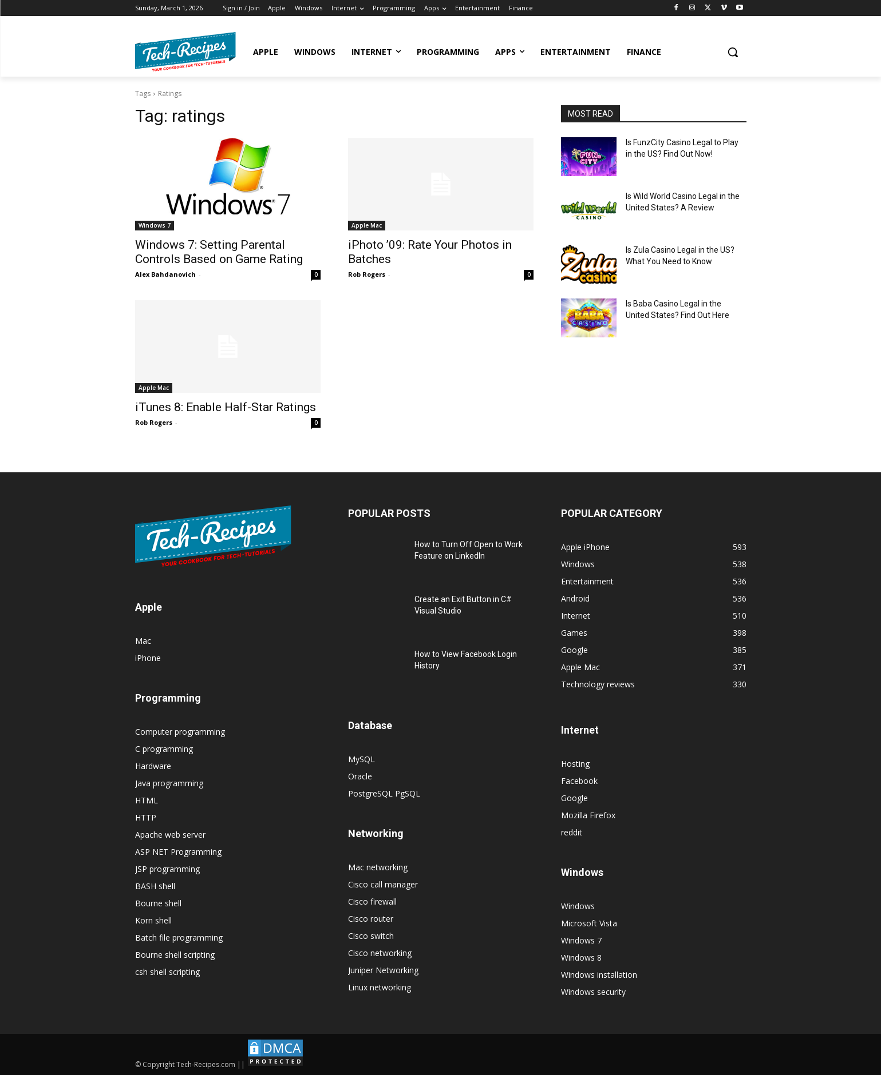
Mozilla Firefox (588, 815)
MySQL (361, 759)
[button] (732, 52)
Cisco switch (371, 935)
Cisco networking (380, 952)
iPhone (148, 657)
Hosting (575, 763)
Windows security (593, 991)
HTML (146, 800)
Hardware (153, 766)
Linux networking (379, 987)
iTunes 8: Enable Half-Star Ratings (225, 407)
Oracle (360, 776)
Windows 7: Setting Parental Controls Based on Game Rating (219, 252)
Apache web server (170, 834)
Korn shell (153, 920)
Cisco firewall (372, 901)
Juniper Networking (383, 970)
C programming (164, 748)
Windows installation (599, 974)
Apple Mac (366, 225)
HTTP (145, 817)
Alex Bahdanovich (165, 274)
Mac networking (378, 867)
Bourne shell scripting (175, 954)
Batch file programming (179, 937)
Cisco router (370, 918)
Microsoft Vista (589, 923)
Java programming (169, 783)
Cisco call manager (383, 884)
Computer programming (180, 731)
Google (574, 798)
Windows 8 (581, 957)
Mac (143, 640)
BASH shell (155, 886)
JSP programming (167, 868)
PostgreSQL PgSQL (384, 793)
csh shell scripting (167, 971)
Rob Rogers (366, 274)
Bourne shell (158, 903)
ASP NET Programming (178, 851)
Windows (578, 906)
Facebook (579, 780)
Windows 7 (155, 225)
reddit (571, 832)
